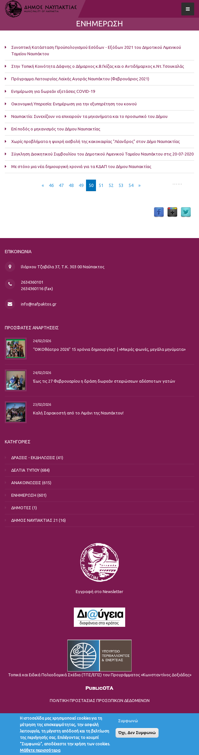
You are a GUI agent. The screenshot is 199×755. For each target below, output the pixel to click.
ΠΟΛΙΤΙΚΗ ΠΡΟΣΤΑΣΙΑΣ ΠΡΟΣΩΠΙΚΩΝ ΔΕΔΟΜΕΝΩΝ (100, 700)
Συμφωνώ (128, 721)
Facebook (159, 212)
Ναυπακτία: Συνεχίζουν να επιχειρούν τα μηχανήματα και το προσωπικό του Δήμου (89, 116)
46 (51, 185)
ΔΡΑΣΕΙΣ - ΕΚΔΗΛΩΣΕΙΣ (33, 457)
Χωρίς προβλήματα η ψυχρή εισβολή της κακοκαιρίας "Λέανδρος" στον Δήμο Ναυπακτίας (95, 141)
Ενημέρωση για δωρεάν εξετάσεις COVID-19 (53, 91)
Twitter (186, 212)
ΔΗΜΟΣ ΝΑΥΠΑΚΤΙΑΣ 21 (34, 520)
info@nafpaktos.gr (38, 304)
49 (81, 185)
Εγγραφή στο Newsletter (99, 591)
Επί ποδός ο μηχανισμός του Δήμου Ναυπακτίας (55, 129)
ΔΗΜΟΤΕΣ (21, 507)
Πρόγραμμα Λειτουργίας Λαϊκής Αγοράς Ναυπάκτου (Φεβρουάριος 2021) (80, 78)
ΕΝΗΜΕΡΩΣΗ (23, 495)
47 (61, 185)
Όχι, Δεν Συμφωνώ (137, 733)
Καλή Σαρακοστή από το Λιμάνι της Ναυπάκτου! (78, 413)
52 (111, 185)
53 (121, 185)
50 (91, 185)
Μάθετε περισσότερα (40, 751)
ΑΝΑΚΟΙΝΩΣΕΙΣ (26, 482)
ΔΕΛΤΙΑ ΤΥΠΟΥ (25, 470)
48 (71, 185)
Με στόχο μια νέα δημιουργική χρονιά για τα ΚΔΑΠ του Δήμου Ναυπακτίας (81, 166)
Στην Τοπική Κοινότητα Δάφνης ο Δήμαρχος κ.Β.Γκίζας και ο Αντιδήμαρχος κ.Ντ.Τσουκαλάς (97, 66)
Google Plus (172, 212)
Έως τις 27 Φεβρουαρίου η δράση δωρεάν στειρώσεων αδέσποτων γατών (104, 381)
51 (101, 185)
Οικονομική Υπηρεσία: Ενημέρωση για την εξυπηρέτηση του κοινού (74, 104)
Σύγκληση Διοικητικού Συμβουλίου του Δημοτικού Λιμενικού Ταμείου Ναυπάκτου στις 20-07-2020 (102, 154)
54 (131, 185)
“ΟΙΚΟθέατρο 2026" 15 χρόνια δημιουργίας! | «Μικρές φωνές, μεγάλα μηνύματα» (109, 349)
